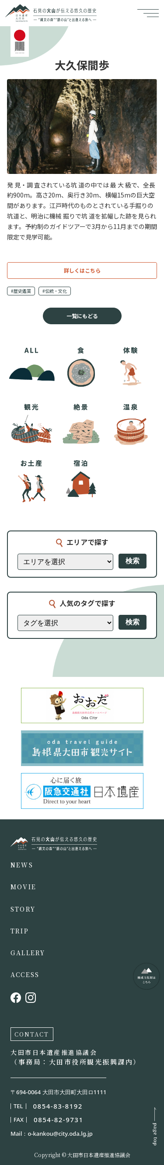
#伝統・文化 (54, 291)
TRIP (19, 931)
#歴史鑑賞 (21, 291)
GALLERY (27, 953)
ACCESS (24, 974)
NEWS (21, 865)
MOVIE (23, 887)
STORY (22, 909)
